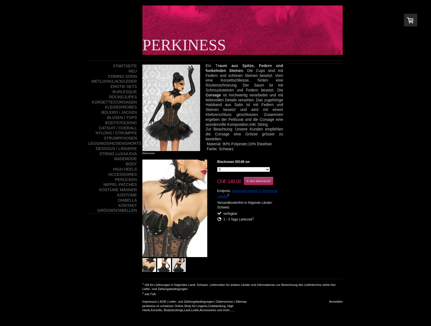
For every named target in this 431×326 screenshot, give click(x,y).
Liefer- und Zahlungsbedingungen (165, 289)
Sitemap (241, 301)
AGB (163, 301)
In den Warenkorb (258, 181)
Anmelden (336, 301)
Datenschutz (224, 301)
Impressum (149, 301)
